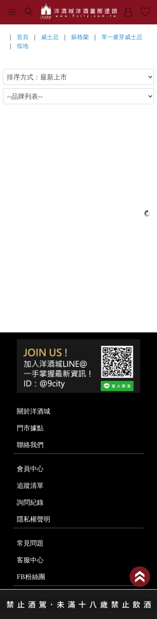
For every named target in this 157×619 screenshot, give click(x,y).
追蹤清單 (30, 485)
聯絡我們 (30, 444)
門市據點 (30, 428)
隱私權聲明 (33, 519)
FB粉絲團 (31, 576)
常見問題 (30, 543)
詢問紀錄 (30, 502)
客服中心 (30, 560)
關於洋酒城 (33, 411)
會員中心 (30, 468)
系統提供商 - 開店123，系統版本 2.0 (78, 614)
